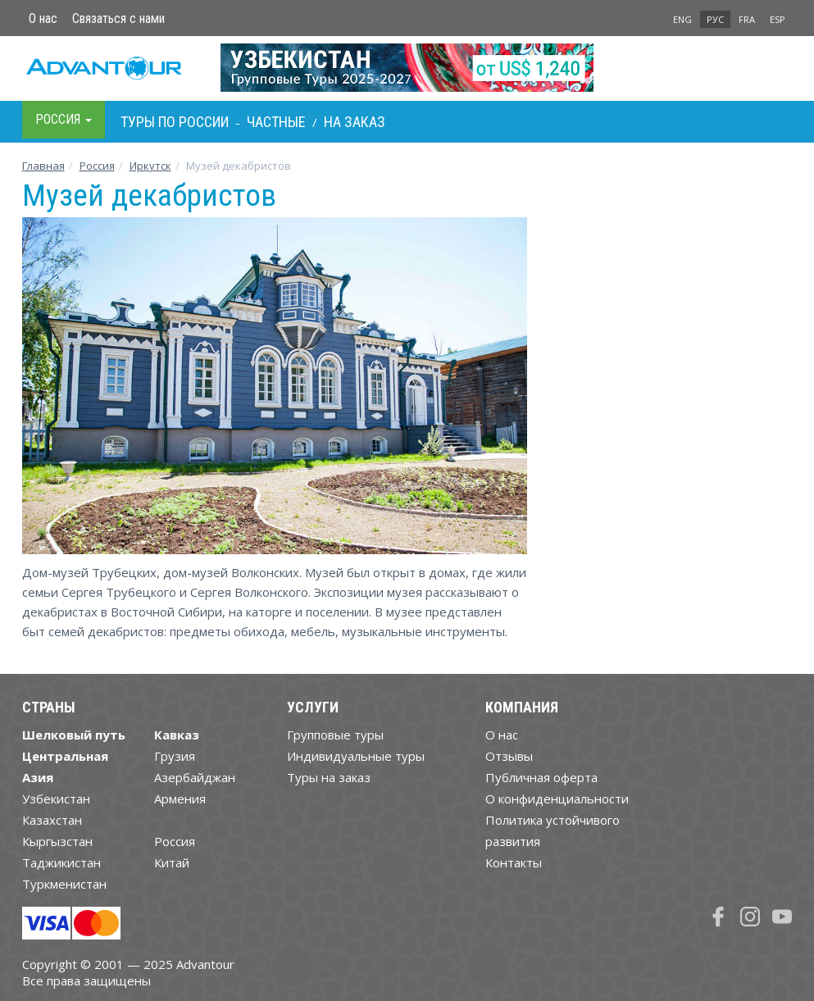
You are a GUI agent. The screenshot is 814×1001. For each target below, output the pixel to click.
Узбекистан (56, 798)
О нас (43, 18)
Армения (180, 798)
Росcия (97, 165)
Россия (174, 841)
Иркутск (150, 165)
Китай (171, 862)
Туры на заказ (329, 777)
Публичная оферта (541, 777)
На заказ (354, 121)
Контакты (513, 862)
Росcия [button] (63, 119)
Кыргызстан (57, 841)
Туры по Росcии (175, 121)
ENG (682, 19)
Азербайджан (194, 777)
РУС (715, 19)
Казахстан (52, 820)
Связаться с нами (118, 18)
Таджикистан (61, 862)
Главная (43, 165)
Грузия (174, 756)
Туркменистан (64, 884)
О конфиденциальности (557, 798)
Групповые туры (335, 734)
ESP (777, 19)
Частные (276, 121)
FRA (747, 19)
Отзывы (509, 756)
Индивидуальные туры (356, 756)
